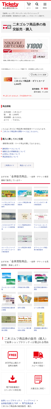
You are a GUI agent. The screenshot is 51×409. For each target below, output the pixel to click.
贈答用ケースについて (11, 149)
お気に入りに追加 (39, 75)
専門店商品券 (27, 403)
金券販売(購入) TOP (9, 403)
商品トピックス (25, 165)
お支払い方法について (11, 154)
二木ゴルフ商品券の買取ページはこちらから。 (21, 131)
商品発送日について (10, 157)
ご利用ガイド (9, 165)
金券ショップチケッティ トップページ (18, 400)
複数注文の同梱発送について (13, 151)
